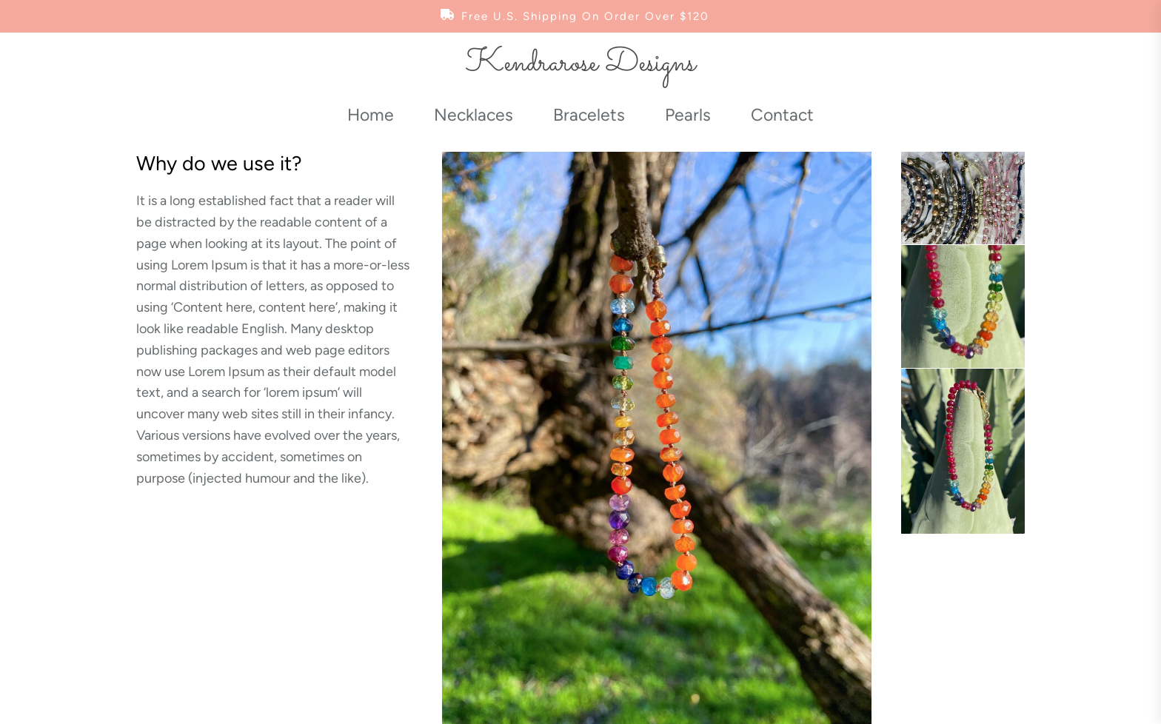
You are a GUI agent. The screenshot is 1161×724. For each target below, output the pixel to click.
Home (370, 115)
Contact (782, 115)
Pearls (688, 115)
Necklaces (473, 115)
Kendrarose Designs (580, 64)
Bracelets (589, 115)
